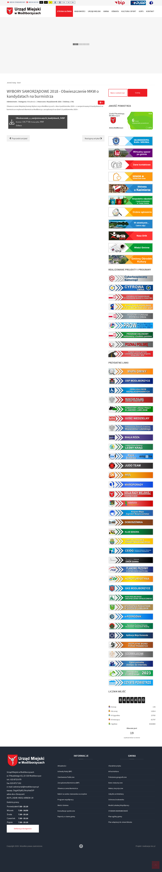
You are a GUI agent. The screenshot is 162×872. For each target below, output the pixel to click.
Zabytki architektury (116, 794)
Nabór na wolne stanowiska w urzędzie (72, 794)
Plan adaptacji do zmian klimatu (120, 822)
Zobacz (19, 125)
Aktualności (31, 101)
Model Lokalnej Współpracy (118, 805)
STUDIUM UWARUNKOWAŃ (118, 811)
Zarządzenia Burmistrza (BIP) (68, 783)
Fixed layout (55, 2)
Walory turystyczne (115, 788)
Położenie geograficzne (117, 777)
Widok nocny (32, 2)
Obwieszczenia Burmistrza (68, 788)
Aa (41, 2)
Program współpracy (66, 799)
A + (73, 2)
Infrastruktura (113, 771)
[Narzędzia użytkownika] (101, 103)
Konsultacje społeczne (66, 811)
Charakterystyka (114, 766)
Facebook (81, 846)
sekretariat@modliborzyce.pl (26, 786)
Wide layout (60, 2)
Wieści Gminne (63, 805)
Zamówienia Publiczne (66, 777)
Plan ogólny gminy (115, 816)
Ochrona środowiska (116, 799)
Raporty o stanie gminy (66, 816)
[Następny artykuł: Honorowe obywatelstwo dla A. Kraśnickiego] (93, 138)
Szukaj (137, 93)
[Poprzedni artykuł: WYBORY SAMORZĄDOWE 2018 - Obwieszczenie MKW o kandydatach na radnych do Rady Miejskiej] (18, 138)
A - (64, 2)
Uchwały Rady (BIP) (65, 771)
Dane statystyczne (115, 783)
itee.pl (153, 846)
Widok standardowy (16, 2)
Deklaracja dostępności (23, 828)
